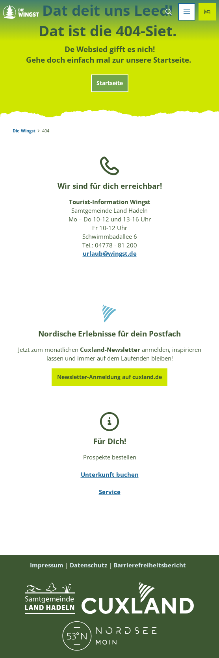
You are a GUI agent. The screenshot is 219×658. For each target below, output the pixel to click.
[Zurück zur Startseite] (21, 12)
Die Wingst (24, 131)
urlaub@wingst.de (110, 253)
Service (110, 492)
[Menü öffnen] (186, 11)
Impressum (46, 565)
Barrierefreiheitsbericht (149, 565)
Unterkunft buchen (110, 474)
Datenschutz (88, 565)
